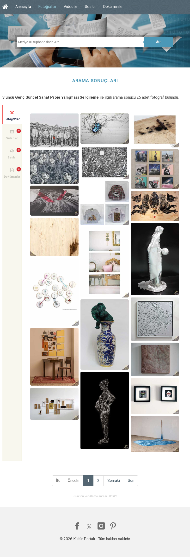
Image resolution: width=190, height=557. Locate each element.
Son (131, 480)
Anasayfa (23, 6)
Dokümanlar (113, 6)
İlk (58, 480)
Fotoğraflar (47, 6)
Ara (158, 42)
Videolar (71, 6)
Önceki (73, 480)
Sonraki (113, 480)
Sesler (90, 6)
